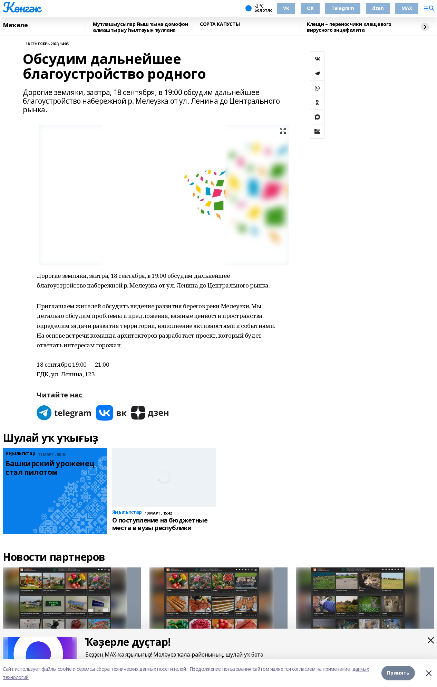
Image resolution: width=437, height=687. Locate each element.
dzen (377, 8)
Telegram (342, 8)
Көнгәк (21, 7)
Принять (398, 673)
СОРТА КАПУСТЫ (220, 24)
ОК (310, 8)
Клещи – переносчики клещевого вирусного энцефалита (349, 27)
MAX (406, 8)
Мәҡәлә (15, 25)
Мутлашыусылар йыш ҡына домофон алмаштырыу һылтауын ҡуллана (140, 27)
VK (286, 8)
